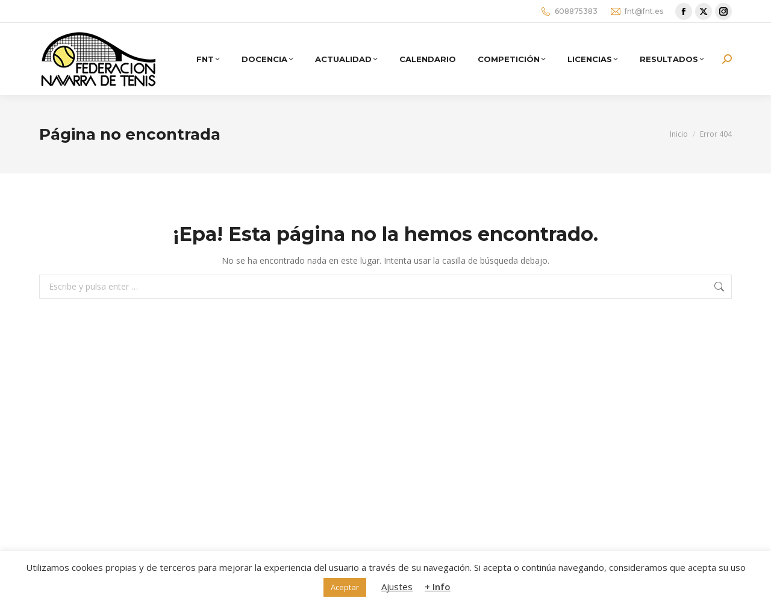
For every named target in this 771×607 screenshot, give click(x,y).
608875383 (569, 11)
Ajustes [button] (397, 587)
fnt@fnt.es (636, 11)
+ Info (438, 587)
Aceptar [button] (345, 587)
